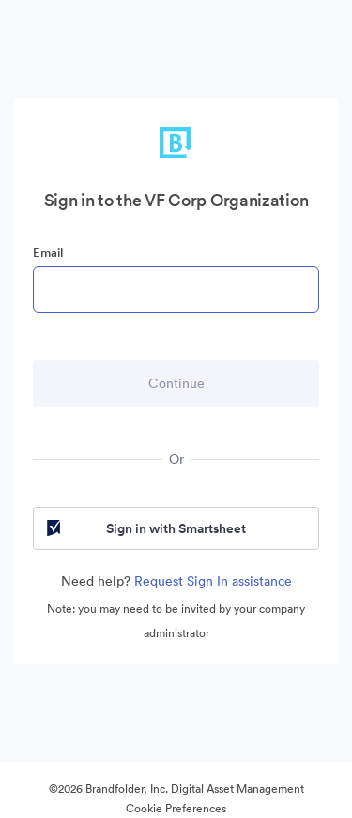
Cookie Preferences (176, 808)
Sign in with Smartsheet (144, 528)
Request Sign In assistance (213, 581)
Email (48, 252)
